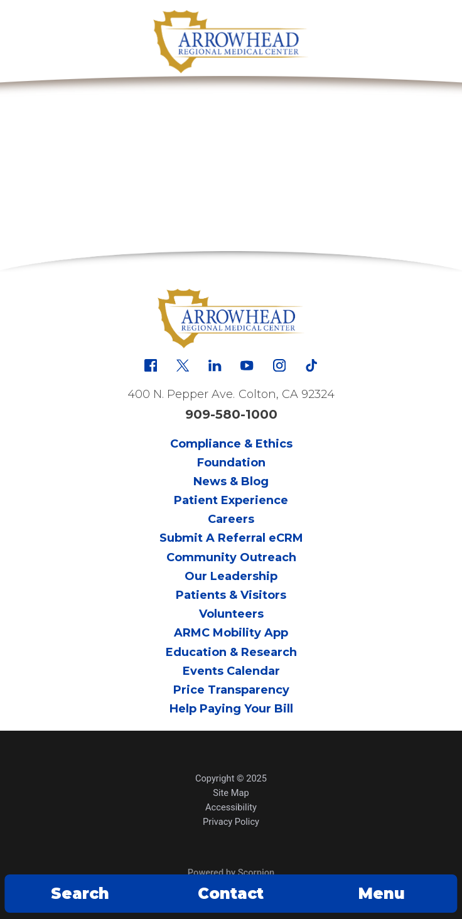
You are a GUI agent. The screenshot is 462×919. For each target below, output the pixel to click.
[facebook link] (150, 365)
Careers (231, 519)
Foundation (231, 463)
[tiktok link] (311, 365)
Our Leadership (231, 576)
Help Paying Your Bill (231, 709)
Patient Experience (231, 500)
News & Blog (231, 481)
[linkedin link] (214, 365)
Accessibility (231, 807)
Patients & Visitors (231, 595)
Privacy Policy (231, 821)
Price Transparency (231, 690)
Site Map (231, 792)
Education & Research (231, 652)
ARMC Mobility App (231, 633)
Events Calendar (231, 671)
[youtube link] (246, 365)
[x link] (182, 365)
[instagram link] (279, 365)
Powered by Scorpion (231, 872)
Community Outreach (231, 557)
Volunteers (231, 614)
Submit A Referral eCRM (231, 538)
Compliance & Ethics (231, 444)
